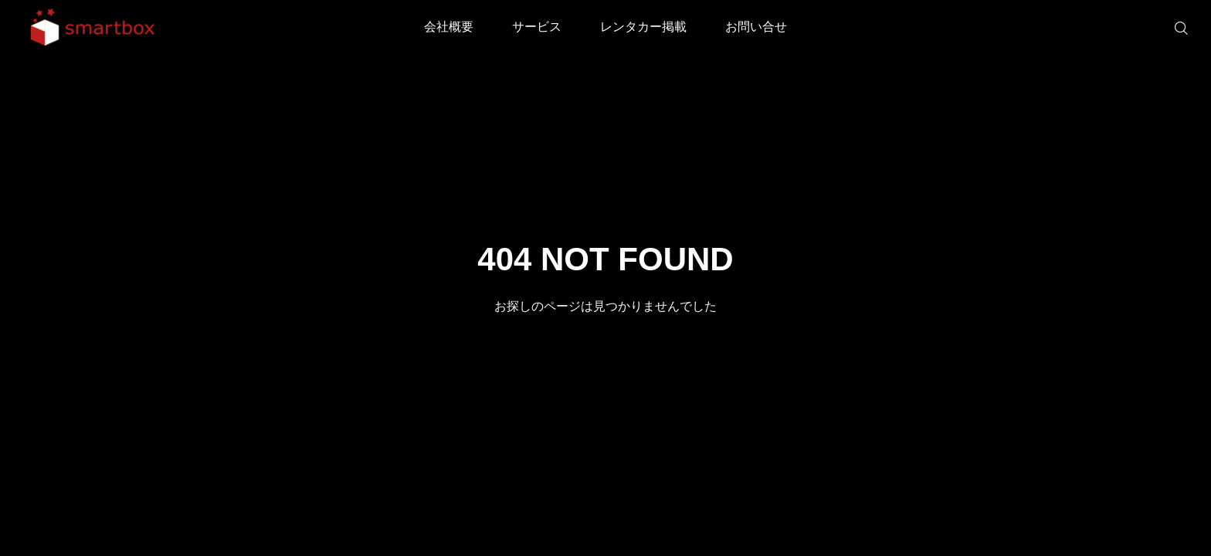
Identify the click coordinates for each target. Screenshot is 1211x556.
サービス (536, 26)
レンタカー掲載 (643, 26)
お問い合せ (756, 26)
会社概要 (448, 26)
